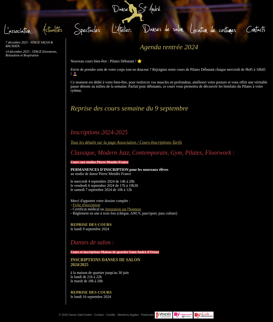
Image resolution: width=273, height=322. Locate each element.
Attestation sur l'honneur (123, 209)
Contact (99, 314)
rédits (110, 314)
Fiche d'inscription (86, 205)
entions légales (128, 314)
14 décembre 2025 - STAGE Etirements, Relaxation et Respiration (31, 53)
